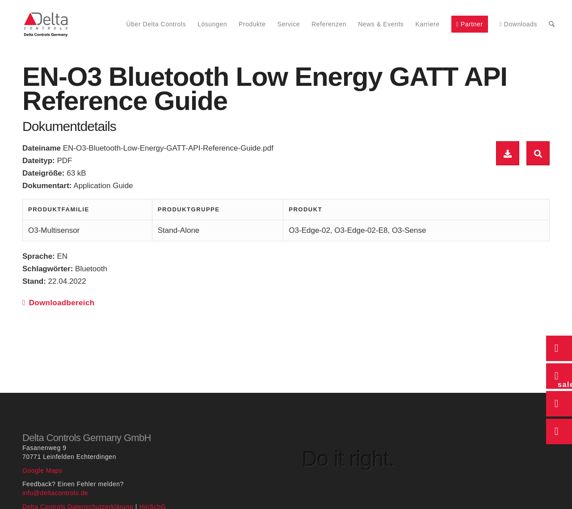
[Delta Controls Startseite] (46, 24)
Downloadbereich (58, 303)
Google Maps (42, 470)
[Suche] (551, 24)
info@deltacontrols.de (55, 492)
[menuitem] (156, 24)
